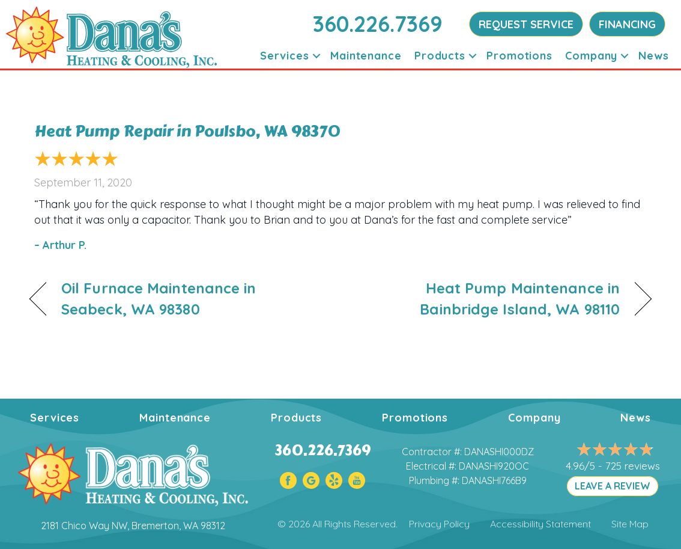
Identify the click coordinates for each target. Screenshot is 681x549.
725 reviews (632, 465)
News (653, 56)
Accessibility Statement (540, 524)
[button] (316, 56)
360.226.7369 (378, 23)
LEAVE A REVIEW (612, 486)
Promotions (519, 56)
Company (591, 56)
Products (439, 56)
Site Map (630, 524)
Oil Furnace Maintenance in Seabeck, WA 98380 (158, 298)
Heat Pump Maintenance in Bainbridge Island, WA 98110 (489, 298)
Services (284, 56)
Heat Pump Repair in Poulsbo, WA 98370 (187, 131)
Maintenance (366, 56)
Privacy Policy (439, 524)
